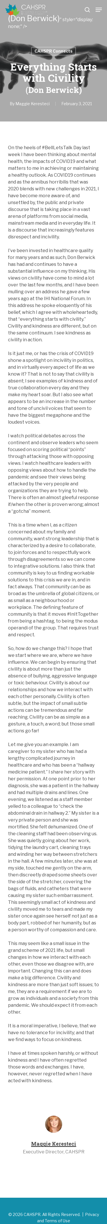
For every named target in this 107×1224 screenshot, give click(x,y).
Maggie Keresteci (32, 103)
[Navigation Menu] (99, 10)
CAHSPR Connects (53, 51)
